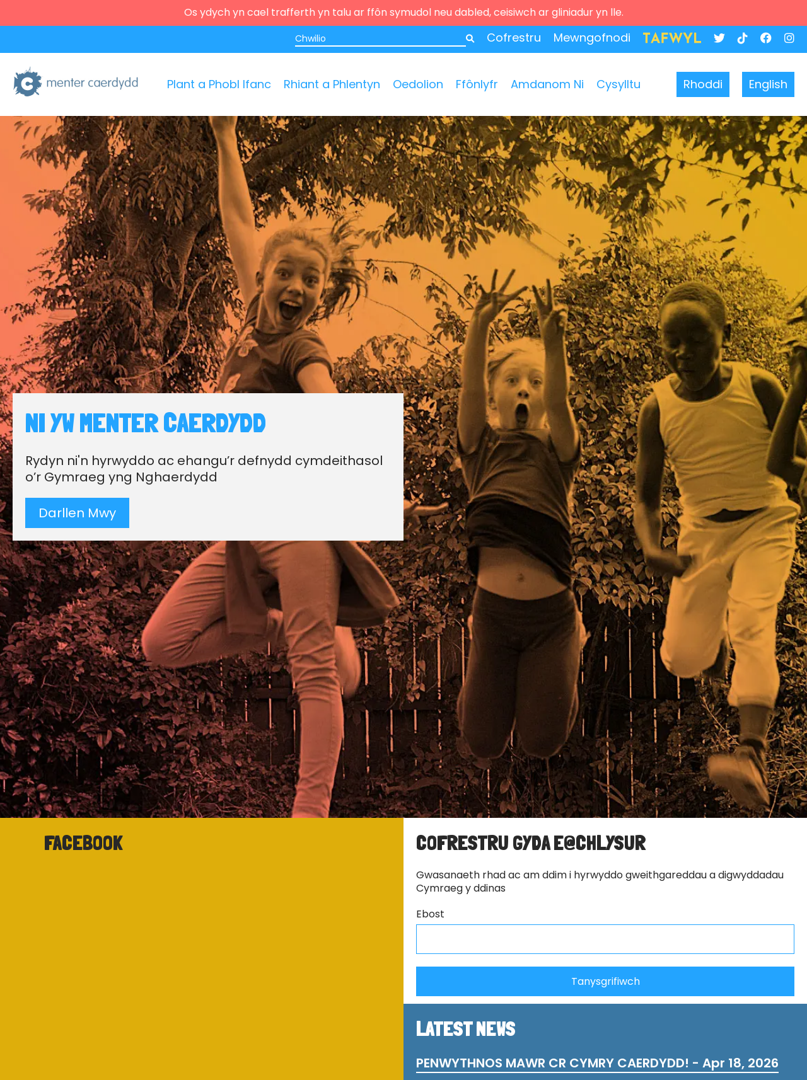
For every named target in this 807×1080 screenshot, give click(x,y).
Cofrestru (514, 37)
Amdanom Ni (547, 84)
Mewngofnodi (592, 37)
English (768, 84)
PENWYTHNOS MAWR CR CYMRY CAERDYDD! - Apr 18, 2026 (597, 1063)
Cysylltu (618, 84)
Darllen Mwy (77, 513)
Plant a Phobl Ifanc (219, 84)
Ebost (430, 914)
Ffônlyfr (477, 84)
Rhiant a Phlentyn (332, 84)
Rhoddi (703, 84)
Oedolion (418, 84)
